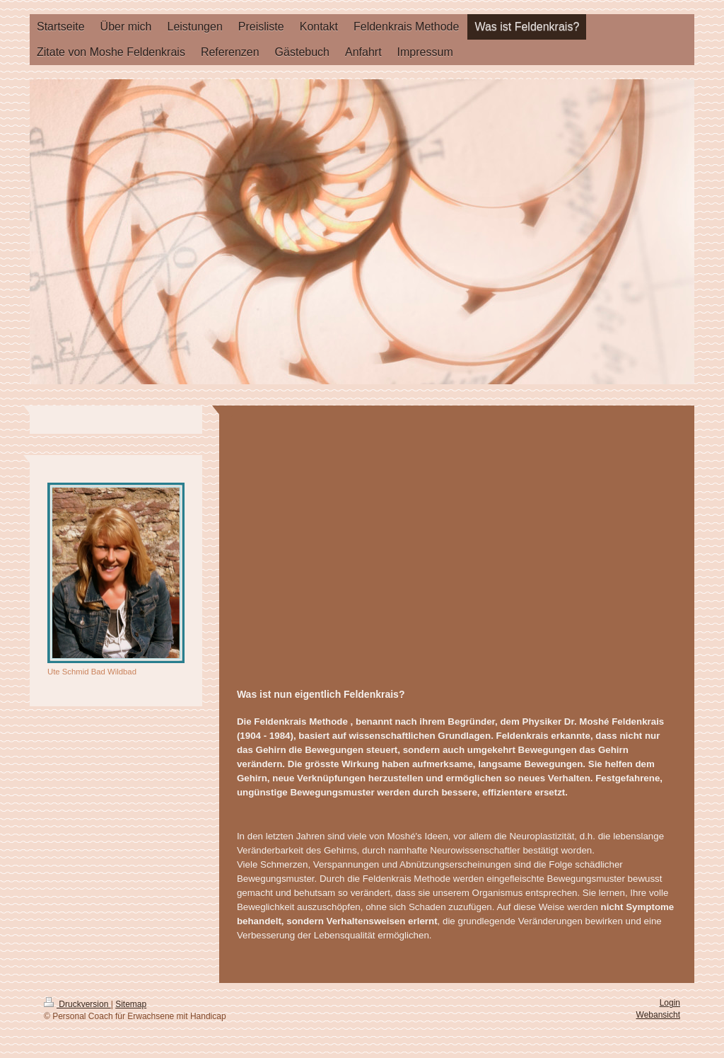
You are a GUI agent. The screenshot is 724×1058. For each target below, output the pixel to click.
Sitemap (130, 1004)
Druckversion (77, 1004)
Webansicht (658, 1015)
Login (670, 1003)
